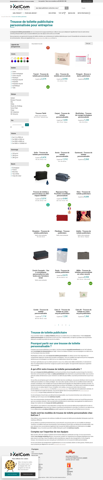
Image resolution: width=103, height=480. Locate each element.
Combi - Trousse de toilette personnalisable (40, 311)
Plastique (14, 78)
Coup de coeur (16, 176)
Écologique (15, 168)
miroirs (49, 38)
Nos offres (52, 13)
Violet (12, 61)
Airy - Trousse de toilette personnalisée (62, 75)
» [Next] (69, 325)
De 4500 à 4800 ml (17, 141)
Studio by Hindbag (16, 106)
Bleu (15, 61)
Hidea (12, 104)
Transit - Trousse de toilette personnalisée (41, 75)
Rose (24, 58)
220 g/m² (14, 153)
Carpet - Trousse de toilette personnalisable (62, 115)
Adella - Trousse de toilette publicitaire (83, 232)
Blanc (12, 58)
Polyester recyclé (17, 84)
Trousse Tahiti (40, 113)
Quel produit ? (17, 13)
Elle (12, 102)
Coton (13, 71)
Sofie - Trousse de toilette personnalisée (41, 153)
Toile (13, 88)
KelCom (71, 13)
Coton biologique (17, 73)
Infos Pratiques (84, 13)
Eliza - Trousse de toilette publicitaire (84, 193)
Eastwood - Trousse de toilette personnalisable (83, 154)
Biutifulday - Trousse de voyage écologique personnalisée (83, 115)
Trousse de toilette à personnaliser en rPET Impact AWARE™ (40, 194)
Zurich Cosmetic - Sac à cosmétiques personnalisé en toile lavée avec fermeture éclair (40, 274)
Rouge (27, 58)
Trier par (89, 43)
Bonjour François (16, 100)
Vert (21, 61)
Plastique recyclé (17, 80)
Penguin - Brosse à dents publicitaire (83, 75)
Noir (27, 61)
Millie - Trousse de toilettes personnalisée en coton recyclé (83, 272)
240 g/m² (14, 155)
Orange (21, 58)
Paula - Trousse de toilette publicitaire (62, 271)
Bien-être (8, 16)
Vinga (12, 110)
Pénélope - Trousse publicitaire (62, 232)
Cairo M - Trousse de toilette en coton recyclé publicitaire (83, 311)
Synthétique (15, 86)
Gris (24, 61)
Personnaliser (28, 474)
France (14, 170)
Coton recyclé (16, 75)
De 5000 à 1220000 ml (18, 143)
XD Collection (15, 112)
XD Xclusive (14, 114)
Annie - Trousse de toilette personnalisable (62, 154)
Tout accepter (12, 474)
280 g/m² (14, 157)
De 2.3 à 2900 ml (17, 137)
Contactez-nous (87, 1)
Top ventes (15, 174)
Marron (18, 61)
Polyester (14, 81)
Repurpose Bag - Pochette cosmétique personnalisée (62, 194)
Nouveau (14, 172)
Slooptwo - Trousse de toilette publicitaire (40, 232)
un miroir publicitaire (44, 389)
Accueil (3, 16)
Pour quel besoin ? (31, 13)
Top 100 (62, 13)
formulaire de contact (59, 444)
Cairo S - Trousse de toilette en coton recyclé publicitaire (62, 311)
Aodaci (13, 98)
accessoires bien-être (62, 389)
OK (27, 124)
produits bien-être (40, 38)
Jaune (18, 58)
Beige (15, 58)
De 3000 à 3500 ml (17, 139)
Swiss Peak (14, 108)
